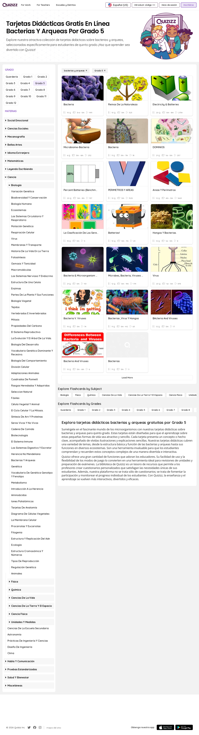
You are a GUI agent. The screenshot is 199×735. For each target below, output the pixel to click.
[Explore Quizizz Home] (9, 5)
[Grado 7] (171, 409)
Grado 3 (10, 83)
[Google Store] (184, 727)
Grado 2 (42, 76)
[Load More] (127, 377)
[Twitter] (29, 727)
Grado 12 (11, 102)
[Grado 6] (156, 409)
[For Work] (26, 4)
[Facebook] (34, 727)
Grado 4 (25, 83)
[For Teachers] (43, 4)
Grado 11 (41, 96)
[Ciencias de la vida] (111, 395)
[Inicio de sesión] (169, 4)
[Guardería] (66, 409)
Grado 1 (27, 76)
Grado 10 (26, 96)
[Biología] (64, 395)
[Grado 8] (185, 409)
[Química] (91, 395)
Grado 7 (25, 89)
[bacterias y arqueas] (76, 70)
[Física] (78, 395)
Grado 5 (40, 83)
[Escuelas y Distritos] (66, 4)
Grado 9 (10, 96)
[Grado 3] (111, 409)
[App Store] (165, 727)
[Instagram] (40, 727)
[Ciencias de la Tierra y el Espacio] (145, 395)
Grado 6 (10, 89)
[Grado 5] (100, 70)
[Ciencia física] (175, 395)
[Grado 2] (96, 409)
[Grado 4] (126, 409)
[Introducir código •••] (145, 4)
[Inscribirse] (189, 4)
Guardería (12, 76)
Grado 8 (40, 89)
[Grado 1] (81, 409)
